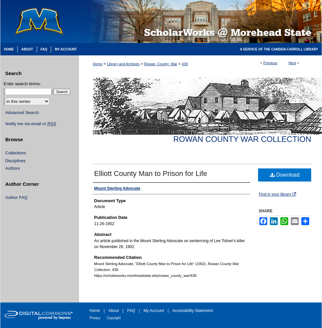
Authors (12, 168)
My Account (154, 310)
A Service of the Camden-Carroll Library (279, 49)
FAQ (131, 310)
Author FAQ (16, 197)
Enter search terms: (22, 83)
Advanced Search (22, 112)
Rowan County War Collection (242, 139)
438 (185, 64)
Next (292, 63)
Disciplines (15, 160)
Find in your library (277, 194)
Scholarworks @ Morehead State (200, 21)
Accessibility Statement (192, 310)
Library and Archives (123, 64)
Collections (15, 152)
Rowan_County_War (160, 64)
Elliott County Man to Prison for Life (150, 173)
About (114, 310)
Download (285, 175)
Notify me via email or (30, 123)
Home (97, 64)
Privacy (95, 318)
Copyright (114, 318)
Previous (270, 63)
